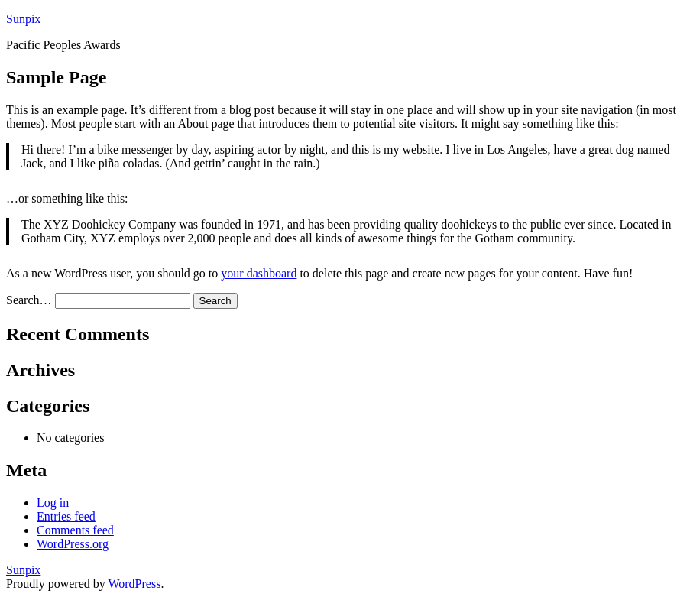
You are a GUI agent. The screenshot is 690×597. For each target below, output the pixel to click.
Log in (53, 502)
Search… (29, 300)
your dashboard (258, 273)
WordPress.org (73, 543)
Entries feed (66, 516)
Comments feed (75, 530)
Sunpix (23, 18)
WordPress (134, 583)
